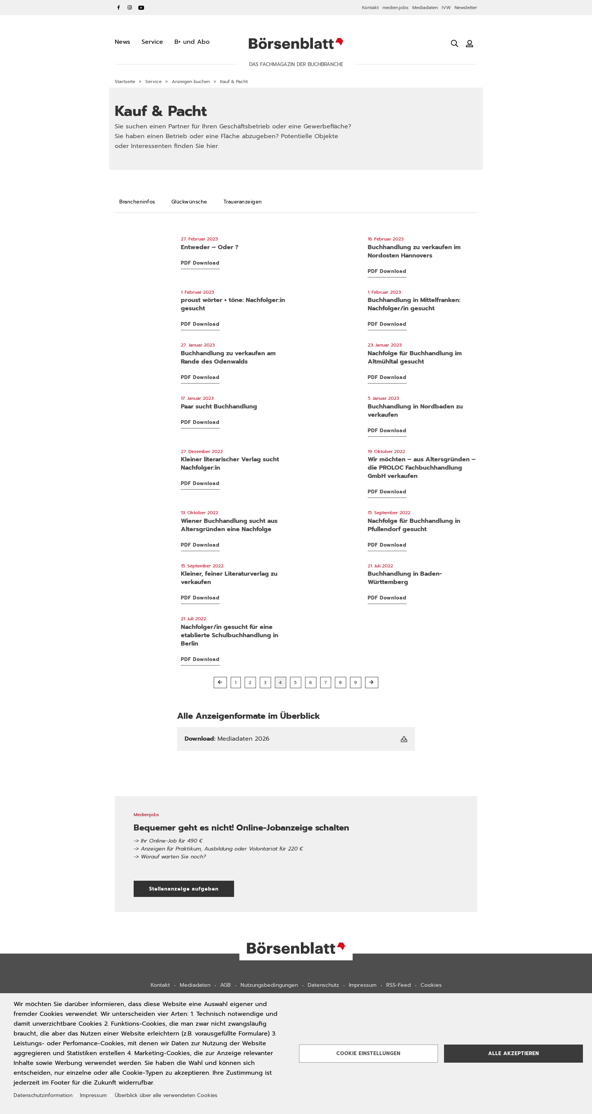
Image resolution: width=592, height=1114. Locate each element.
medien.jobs (395, 7)
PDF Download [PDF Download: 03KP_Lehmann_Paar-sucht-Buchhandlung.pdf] (200, 422)
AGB (225, 985)
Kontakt (370, 7)
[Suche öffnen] (454, 43)
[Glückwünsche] (189, 202)
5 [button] (295, 682)
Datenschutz (323, 985)
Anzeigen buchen (191, 81)
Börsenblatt (296, 43)
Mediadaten (425, 7)
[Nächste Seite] (371, 683)
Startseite (125, 81)
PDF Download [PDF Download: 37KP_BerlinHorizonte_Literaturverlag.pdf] (200, 597)
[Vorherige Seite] (220, 683)
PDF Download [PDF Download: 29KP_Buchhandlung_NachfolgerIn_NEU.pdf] (200, 659)
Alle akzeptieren (513, 1053)
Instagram (130, 7)
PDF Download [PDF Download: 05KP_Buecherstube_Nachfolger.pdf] (387, 324)
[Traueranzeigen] (243, 202)
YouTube (141, 7)
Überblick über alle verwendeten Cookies (166, 1095)
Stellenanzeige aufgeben (191, 888)
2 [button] (250, 682)
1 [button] (236, 682)
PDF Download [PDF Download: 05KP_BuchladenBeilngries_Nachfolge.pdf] (387, 377)
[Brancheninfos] (137, 202)
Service (153, 81)
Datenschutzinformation (43, 1095)
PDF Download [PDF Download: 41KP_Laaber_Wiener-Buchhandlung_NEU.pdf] (200, 545)
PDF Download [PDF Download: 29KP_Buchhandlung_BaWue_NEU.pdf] (387, 597)
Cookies (431, 985)
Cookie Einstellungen (368, 1053)
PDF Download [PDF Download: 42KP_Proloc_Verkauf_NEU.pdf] (387, 491)
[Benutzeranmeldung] (469, 43)
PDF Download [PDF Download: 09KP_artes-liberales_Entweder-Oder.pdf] (200, 263)
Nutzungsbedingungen (269, 985)
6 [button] (310, 682)
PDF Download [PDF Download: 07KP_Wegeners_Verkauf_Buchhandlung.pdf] (387, 271)
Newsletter (466, 7)
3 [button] (265, 682)
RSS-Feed (398, 985)
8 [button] (340, 682)
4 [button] (280, 682)
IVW (446, 7)
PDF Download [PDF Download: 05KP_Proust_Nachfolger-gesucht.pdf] (200, 324)
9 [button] (355, 682)
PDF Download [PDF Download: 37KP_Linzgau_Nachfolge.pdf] (387, 545)
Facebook (118, 7)
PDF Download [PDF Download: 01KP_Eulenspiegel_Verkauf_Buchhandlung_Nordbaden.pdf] (387, 430)
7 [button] (325, 682)
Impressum (362, 985)
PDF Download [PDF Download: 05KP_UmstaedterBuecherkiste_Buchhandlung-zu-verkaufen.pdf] (200, 377)
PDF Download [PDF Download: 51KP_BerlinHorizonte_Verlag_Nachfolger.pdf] (200, 483)
